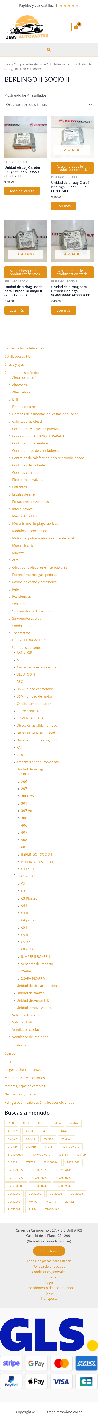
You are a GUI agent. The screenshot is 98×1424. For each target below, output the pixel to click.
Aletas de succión (25, 377)
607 (24, 847)
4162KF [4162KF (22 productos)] (30, 1131)
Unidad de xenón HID (33, 1000)
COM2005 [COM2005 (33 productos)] (77, 1193)
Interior (10, 1061)
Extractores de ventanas (30, 501)
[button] (49, 50)
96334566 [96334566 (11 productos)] (73, 1162)
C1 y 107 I (29, 876)
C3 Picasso (29, 898)
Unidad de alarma (30, 993)
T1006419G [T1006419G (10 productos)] (52, 1209)
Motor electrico (23, 545)
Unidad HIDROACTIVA (28, 640)
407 (24, 832)
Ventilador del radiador (30, 1037)
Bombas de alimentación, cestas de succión (45, 414)
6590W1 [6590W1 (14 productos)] (66, 1138)
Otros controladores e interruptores (39, 567)
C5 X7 (25, 942)
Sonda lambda (23, 625)
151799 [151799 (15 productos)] (81, 1154)
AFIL (20, 660)
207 (24, 788)
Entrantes (19, 487)
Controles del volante (28, 465)
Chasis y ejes (14, 364)
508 (24, 839)
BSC (20, 681)
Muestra (18, 553)
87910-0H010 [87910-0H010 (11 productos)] (70, 1146)
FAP (19, 747)
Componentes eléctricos (22, 372)
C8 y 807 (28, 949)
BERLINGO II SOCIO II (37, 861)
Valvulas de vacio (25, 1015)
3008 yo (27, 796)
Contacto (49, 1277)
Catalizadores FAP (18, 356)
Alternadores (22, 392)
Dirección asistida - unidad (37, 725)
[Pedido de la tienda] (49, 104)
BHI (15, 399)
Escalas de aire (23, 494)
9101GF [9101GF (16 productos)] (12, 1146)
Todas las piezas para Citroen (49, 1261)
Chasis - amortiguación (34, 703)
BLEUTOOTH (26, 674)
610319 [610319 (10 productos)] (12, 1162)
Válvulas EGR (22, 1022)
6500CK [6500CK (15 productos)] (12, 1138)
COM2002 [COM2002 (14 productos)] (35, 1193)
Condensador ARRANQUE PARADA (38, 436)
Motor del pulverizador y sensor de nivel (43, 538)
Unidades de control (27, 647)
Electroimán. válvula (27, 479)
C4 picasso (29, 920)
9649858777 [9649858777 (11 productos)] (63, 1178)
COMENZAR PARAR (31, 718)
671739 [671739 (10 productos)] (30, 1162)
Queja (49, 1293)
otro (15, 560)
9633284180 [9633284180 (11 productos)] (63, 1170)
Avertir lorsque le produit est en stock (72, 168)
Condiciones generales (49, 1271)
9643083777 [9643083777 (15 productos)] (39, 1178)
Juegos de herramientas (22, 1069)
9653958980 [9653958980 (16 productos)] (15, 1186)
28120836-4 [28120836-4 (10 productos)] (50, 1162)
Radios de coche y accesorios (34, 582)
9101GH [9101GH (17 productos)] (31, 1146)
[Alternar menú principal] (89, 27)
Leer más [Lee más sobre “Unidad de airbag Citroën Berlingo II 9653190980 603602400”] (64, 206)
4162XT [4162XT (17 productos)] (48, 1131)
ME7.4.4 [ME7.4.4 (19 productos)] (51, 1201)
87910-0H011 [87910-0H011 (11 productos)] (16, 1154)
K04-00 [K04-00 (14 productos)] (33, 1201)
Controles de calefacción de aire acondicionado (48, 458)
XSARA (26, 971)
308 (24, 818)
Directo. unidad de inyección (38, 740)
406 (24, 825)
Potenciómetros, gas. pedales (34, 574)
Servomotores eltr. (26, 618)
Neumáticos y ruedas (20, 1094)
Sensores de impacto (37, 964)
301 (24, 803)
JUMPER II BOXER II (35, 956)
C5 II (24, 934)
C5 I (24, 927)
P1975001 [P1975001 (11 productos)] (14, 1209)
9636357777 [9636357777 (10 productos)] (15, 1178)
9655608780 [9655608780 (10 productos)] (39, 1186)
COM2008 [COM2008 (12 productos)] (14, 1201)
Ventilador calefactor (28, 1029)
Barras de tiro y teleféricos (24, 348)
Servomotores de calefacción (34, 611)
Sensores (19, 603)
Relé (15, 589)
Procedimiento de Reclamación (49, 1287)
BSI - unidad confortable (35, 689)
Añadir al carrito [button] (22, 191)
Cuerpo (10, 1053)
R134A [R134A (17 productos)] (33, 1209)
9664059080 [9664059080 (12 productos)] (63, 1186)
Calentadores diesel (27, 421)
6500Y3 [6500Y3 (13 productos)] (48, 1138)
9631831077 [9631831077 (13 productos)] (39, 1170)
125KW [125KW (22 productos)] (73, 1123)
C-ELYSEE (28, 869)
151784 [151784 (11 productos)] (63, 1154)
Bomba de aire (23, 406)
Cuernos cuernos (25, 472)
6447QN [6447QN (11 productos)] (66, 1131)
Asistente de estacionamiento (39, 667)
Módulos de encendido (29, 530)
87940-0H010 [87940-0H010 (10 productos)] (41, 1154)
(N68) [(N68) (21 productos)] (11, 1123)
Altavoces (19, 385)
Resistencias (21, 596)
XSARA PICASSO (33, 978)
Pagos (49, 1282)
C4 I (24, 905)
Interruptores (22, 509)
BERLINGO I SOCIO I (36, 854)
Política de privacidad (49, 1266)
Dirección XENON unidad (36, 732)
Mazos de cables (24, 516)
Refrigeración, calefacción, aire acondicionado (39, 1102)
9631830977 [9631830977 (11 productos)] (15, 1170)
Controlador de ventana (30, 443)
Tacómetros (21, 633)
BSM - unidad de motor (34, 696)
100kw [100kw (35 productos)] (57, 1123)
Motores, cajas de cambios (24, 1086)
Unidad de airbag (30, 769)
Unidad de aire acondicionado (40, 985)
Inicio (8, 64)
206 (24, 781)
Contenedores (15, 1045)
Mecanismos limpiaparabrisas (35, 523)
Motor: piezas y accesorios (24, 1077)
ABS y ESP (24, 652)
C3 (23, 891)
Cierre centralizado (31, 710)
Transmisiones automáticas (38, 762)
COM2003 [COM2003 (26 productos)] (56, 1193)
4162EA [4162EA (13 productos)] (12, 1131)
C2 (23, 883)
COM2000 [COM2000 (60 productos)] (14, 1193)
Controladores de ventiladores (35, 450)
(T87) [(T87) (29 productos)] (41, 1123)
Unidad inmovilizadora (34, 1007)
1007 (25, 774)
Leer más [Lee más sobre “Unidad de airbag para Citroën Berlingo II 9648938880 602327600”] (64, 310)
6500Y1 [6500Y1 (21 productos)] (30, 1138)
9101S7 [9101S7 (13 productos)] (49, 1146)
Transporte (49, 1298)
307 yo (26, 810)
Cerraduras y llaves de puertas (35, 428)
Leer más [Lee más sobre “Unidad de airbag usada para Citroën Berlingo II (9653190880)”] (17, 310)
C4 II (24, 912)
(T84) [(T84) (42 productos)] (26, 1123)
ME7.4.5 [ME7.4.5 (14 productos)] (69, 1201)
